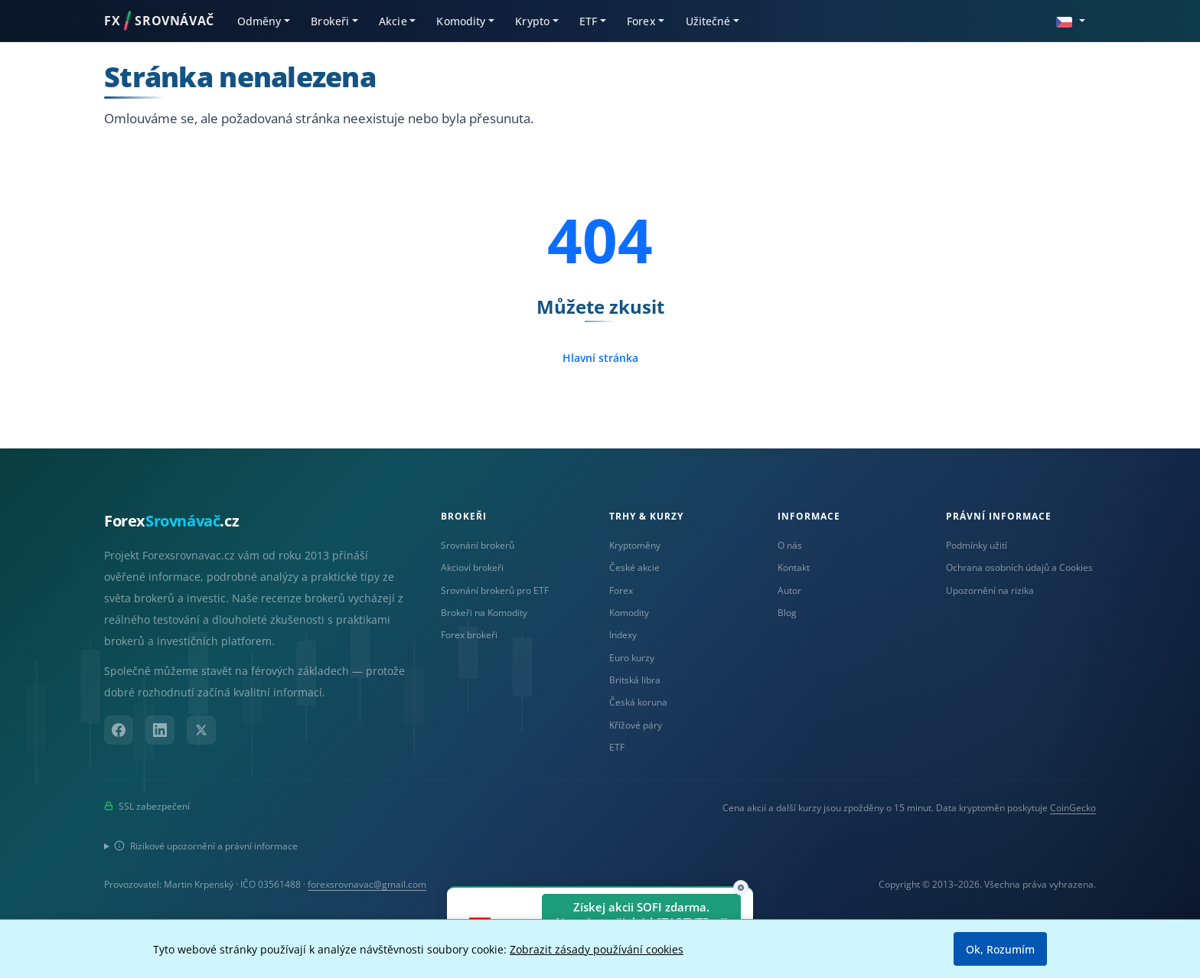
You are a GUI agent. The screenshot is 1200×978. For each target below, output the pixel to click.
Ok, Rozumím (1000, 949)
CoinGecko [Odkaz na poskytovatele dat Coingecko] (1073, 807)
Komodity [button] (460, 21)
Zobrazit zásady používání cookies (596, 949)
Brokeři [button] (330, 21)
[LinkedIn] (159, 730)
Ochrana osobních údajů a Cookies (1019, 567)
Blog (787, 612)
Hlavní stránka (600, 357)
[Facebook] (118, 730)
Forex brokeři (469, 634)
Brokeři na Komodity (484, 612)
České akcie (634, 567)
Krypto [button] (532, 21)
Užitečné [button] (708, 21)
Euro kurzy (631, 657)
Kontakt (794, 567)
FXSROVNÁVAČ (159, 20)
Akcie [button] (393, 21)
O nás (790, 545)
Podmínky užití (976, 545)
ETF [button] (588, 21)
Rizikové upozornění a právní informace (206, 845)
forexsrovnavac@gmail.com (367, 884)
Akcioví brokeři (472, 567)
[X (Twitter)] (201, 730)
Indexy (623, 634)
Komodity (629, 612)
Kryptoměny (634, 545)
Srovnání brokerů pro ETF (495, 590)
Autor (789, 590)
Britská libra (634, 679)
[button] (1070, 20)
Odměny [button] (259, 21)
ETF (616, 747)
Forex (621, 590)
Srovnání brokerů (477, 545)
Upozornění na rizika (990, 590)
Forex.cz (171, 520)
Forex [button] (641, 21)
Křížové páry (635, 725)
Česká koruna (638, 702)
